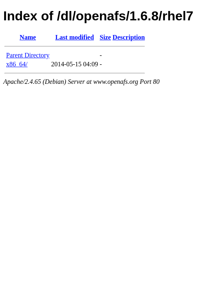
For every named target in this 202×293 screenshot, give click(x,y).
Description (129, 37)
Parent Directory (27, 55)
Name (28, 37)
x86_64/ (16, 64)
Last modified (74, 37)
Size (105, 37)
